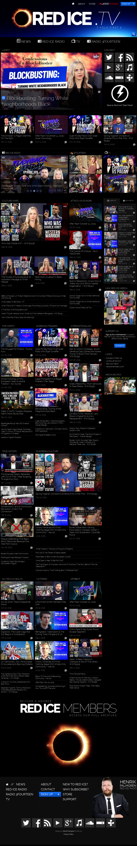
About (81, 4)
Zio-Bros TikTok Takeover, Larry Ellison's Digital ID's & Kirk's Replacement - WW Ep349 (84, 416)
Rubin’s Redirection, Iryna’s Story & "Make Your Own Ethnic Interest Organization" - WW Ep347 (85, 283)
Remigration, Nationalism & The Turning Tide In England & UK (49, 633)
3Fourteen (80, 153)
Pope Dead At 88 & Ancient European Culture (53, 557)
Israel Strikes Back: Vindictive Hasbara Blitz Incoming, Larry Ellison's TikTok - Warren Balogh (50, 423)
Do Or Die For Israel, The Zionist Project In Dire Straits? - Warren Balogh (85, 435)
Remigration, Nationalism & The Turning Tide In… (126, 242)
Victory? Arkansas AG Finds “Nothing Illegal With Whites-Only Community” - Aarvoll (51, 530)
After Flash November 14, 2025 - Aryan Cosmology (50, 137)
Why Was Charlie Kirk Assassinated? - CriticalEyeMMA (125, 217)
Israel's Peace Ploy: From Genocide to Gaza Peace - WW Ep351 (85, 385)
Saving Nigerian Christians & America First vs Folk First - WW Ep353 (118, 138)
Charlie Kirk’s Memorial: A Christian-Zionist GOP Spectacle (51, 430)
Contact (48, 789)
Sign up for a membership (116, 335)
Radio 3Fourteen (105, 41)
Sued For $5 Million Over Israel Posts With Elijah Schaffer (83, 137)
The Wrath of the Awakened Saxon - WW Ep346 (126, 259)
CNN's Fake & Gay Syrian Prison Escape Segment (84, 630)
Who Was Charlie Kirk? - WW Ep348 (18, 243)
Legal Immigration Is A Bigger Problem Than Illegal (48, 380)
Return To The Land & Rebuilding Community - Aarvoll (48, 677)
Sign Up (126, 4)
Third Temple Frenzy (78, 674)
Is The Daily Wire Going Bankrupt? (14, 310)
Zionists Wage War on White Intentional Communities (85, 297)
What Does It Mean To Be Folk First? (49, 561)
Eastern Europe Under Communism (15, 554)
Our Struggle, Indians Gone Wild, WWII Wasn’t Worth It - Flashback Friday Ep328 (32, 187)
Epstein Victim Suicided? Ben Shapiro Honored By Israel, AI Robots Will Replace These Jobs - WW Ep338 (84, 442)
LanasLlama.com (113, 361)
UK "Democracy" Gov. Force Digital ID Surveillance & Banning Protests (17, 662)
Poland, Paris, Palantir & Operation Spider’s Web (83, 429)
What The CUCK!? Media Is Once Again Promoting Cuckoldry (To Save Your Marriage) (34, 306)
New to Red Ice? (75, 784)
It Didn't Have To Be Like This (81, 308)
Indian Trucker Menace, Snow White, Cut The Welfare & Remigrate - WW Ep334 (32, 313)
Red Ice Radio (53, 41)
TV (77, 41)
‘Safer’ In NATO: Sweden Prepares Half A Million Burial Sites (16, 412)
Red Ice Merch (112, 364)
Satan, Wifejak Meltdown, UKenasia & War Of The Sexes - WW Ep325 (84, 661)
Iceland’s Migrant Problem (11, 437)
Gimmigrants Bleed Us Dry (45, 435)
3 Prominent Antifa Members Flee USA (50, 603)
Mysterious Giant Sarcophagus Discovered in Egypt (13, 562)
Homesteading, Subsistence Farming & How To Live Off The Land (50, 687)
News (25, 41)
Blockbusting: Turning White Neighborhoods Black (35, 101)
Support (69, 799)
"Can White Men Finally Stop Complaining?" (18, 317)
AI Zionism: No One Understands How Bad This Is (15, 683)
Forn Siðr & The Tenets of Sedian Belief (51, 553)
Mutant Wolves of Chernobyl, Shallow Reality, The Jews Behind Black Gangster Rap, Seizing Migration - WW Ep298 (85, 680)
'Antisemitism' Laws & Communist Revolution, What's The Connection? (16, 509)
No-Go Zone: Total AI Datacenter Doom (16, 603)
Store (92, 4)
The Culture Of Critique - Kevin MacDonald (84, 252)
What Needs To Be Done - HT (12, 302)
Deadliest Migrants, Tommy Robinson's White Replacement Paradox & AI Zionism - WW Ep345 (16, 690)
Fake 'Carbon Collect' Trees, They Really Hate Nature (85, 687)
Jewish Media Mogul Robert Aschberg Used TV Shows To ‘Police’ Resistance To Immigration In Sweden (16, 431)
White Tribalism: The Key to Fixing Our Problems (54, 549)
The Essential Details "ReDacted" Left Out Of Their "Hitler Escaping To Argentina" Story (16, 476)
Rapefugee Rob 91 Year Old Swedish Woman (15, 424)
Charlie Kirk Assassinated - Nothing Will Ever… (126, 233)
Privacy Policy (68, 834)
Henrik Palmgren (68, 831)
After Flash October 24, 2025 (83, 224)
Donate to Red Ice (114, 358)
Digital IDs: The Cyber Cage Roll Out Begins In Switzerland (15, 633)
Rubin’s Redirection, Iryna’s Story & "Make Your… (125, 226)
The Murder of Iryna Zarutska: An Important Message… (125, 208)
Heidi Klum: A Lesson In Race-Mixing (48, 278)
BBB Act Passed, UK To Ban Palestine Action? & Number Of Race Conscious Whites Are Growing (33, 297)
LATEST (109, 4)
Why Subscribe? (76, 789)
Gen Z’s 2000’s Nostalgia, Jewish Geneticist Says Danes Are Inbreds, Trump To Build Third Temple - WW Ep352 (86, 353)
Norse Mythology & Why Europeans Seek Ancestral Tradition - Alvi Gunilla (13, 381)
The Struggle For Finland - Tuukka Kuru (16, 350)
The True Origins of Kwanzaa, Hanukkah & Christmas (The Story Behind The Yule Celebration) (66, 565)
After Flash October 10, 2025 (83, 602)
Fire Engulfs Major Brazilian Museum (15, 557)
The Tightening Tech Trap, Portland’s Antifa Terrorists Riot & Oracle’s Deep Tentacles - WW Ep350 (15, 676)
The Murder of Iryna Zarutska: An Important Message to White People (16, 279)
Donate (120, 346)
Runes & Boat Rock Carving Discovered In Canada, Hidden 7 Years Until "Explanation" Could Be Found (84, 531)
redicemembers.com (115, 366)
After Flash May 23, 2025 (44, 682)
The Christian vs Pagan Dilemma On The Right (16, 137)
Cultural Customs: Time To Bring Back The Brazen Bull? (57, 570)
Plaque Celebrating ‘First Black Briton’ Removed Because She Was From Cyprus (15, 541)
